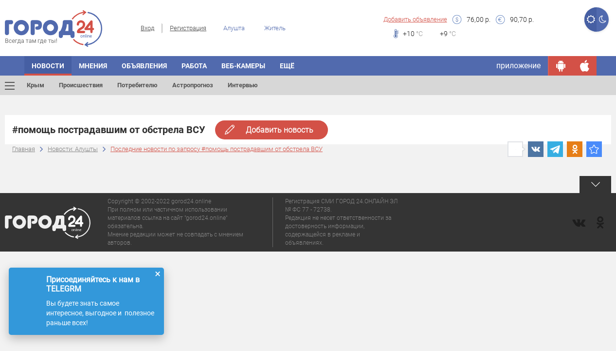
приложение (518, 65)
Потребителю (137, 85)
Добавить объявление (415, 19)
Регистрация (188, 28)
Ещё (287, 66)
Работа (194, 66)
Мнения (93, 66)
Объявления (144, 66)
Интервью (243, 85)
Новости (48, 66)
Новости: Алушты (73, 149)
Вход (147, 28)
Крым (35, 85)
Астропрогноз (192, 85)
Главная (23, 149)
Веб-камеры (243, 66)
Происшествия (81, 85)
